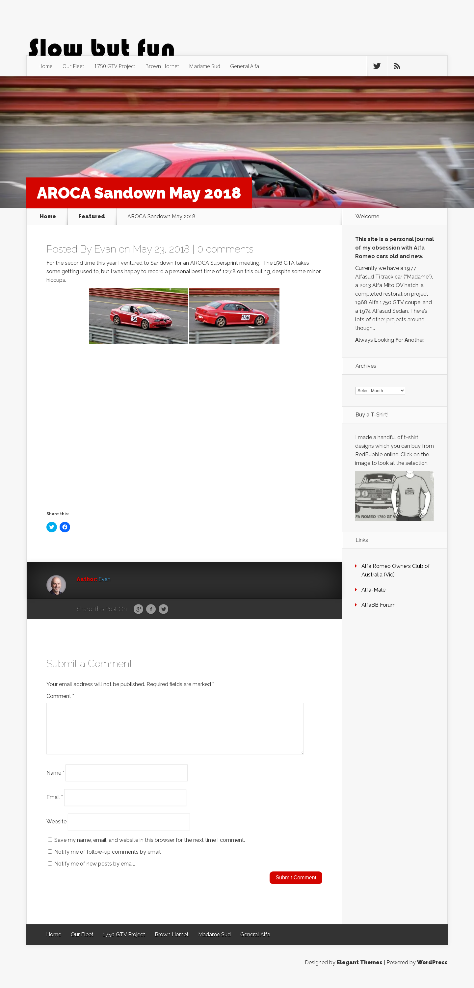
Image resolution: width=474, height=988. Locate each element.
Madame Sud (204, 66)
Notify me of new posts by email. (94, 871)
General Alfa (244, 66)
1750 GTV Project (114, 66)
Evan (105, 249)
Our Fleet (73, 66)
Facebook (151, 609)
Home (45, 66)
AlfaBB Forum (378, 605)
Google (138, 609)
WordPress (432, 970)
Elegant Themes (359, 970)
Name (55, 780)
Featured (91, 216)
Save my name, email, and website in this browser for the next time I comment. (149, 848)
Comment (60, 696)
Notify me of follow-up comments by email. (108, 860)
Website (56, 829)
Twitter (163, 609)
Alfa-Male (373, 590)
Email (54, 805)
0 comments (225, 249)
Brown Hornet (162, 66)
